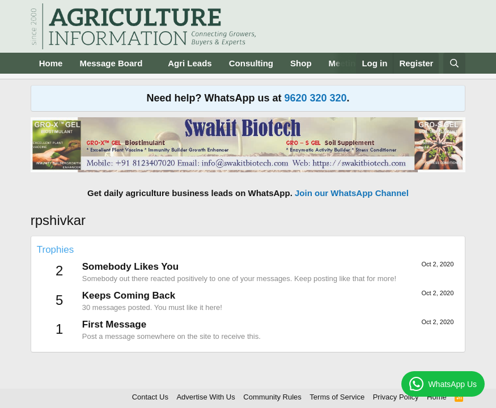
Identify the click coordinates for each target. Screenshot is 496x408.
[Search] (454, 63)
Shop (301, 63)
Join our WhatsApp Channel (352, 193)
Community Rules (272, 397)
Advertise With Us (205, 397)
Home (51, 63)
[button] (151, 63)
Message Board (110, 63)
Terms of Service (337, 397)
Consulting (251, 63)
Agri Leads (190, 63)
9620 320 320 (315, 98)
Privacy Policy (396, 397)
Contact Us (150, 397)
